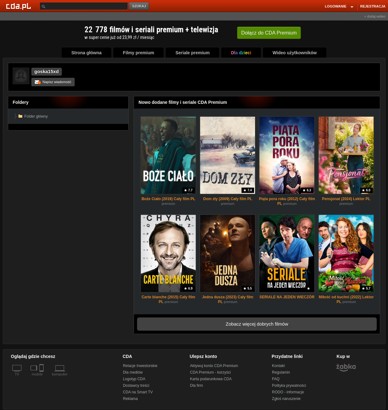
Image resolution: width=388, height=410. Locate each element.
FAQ (275, 379)
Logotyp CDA (134, 379)
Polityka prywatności (289, 385)
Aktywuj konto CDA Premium (214, 366)
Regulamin (281, 372)
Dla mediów (133, 372)
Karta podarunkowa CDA (211, 379)
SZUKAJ (139, 6)
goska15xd (47, 71)
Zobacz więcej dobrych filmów (257, 324)
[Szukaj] (84, 6)
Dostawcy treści (136, 385)
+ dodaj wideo (374, 16)
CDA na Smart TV (138, 392)
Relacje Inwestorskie (140, 366)
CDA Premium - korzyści (210, 372)
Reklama (130, 399)
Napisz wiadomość (53, 82)
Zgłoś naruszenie (286, 399)
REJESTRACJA (372, 6)
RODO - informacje (288, 392)
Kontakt (278, 366)
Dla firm (196, 385)
